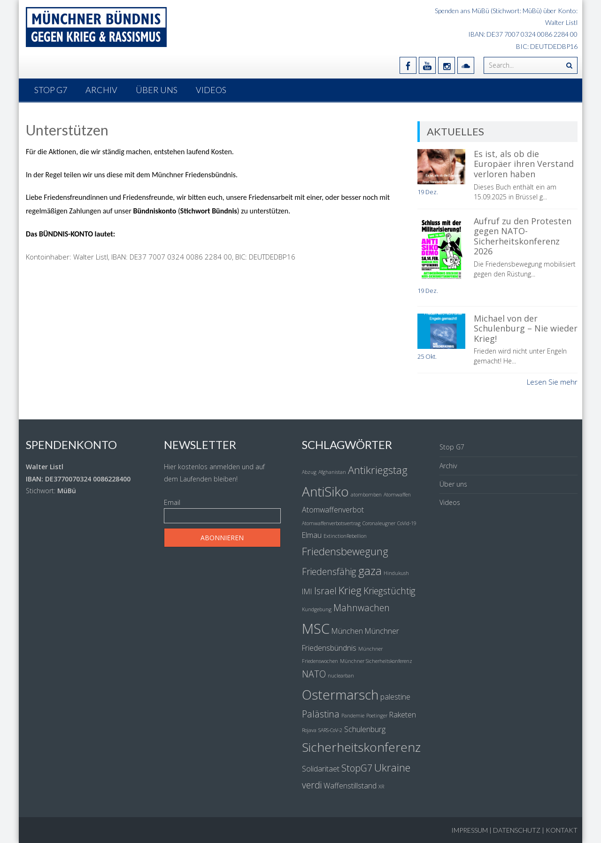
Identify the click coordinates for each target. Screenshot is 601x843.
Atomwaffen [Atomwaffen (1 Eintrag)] (397, 494)
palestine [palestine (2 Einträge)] (395, 697)
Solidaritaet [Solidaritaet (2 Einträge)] (320, 769)
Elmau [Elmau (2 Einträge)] (312, 535)
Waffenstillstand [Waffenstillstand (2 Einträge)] (350, 785)
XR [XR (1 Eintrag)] (381, 786)
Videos (211, 90)
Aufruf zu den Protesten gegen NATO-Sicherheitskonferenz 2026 (522, 236)
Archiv (101, 90)
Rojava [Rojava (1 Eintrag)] (309, 730)
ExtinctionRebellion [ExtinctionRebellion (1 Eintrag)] (345, 536)
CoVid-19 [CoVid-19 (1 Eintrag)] (406, 523)
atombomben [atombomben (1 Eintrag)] (366, 494)
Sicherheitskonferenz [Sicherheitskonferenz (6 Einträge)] (361, 747)
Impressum (469, 830)
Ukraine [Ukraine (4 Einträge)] (392, 767)
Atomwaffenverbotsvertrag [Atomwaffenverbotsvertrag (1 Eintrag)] (331, 523)
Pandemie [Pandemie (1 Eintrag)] (352, 715)
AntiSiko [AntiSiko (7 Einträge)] (325, 491)
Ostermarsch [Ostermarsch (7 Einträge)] (340, 694)
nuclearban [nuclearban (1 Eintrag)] (341, 675)
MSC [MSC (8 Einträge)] (316, 628)
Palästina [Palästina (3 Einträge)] (320, 714)
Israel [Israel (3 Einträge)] (325, 590)
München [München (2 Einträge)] (347, 631)
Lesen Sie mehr (552, 381)
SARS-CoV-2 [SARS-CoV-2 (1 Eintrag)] (330, 730)
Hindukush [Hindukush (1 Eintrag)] (396, 573)
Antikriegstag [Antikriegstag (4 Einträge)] (378, 470)
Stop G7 (50, 90)
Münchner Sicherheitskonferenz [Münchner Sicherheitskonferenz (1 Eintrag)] (376, 661)
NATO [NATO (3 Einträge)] (314, 674)
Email (172, 502)
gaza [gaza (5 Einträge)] (370, 570)
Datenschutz (516, 830)
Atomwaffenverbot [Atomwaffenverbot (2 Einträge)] (333, 509)
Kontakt (562, 830)
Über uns (156, 90)
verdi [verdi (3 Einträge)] (312, 785)
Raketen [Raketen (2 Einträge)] (402, 714)
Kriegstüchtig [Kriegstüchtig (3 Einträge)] (389, 590)
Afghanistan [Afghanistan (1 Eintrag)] (332, 472)
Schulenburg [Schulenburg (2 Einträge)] (364, 729)
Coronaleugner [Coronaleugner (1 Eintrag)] (378, 523)
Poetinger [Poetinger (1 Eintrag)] (376, 715)
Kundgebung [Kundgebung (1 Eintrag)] (316, 609)
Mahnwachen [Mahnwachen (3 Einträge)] (361, 607)
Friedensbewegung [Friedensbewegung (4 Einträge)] (345, 551)
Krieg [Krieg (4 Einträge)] (350, 590)
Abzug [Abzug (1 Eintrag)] (309, 472)
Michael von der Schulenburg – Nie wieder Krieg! (526, 328)
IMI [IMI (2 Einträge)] (307, 591)
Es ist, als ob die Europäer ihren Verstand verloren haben (524, 164)
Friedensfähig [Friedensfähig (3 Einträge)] (329, 571)
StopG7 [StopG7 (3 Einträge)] (356, 768)
